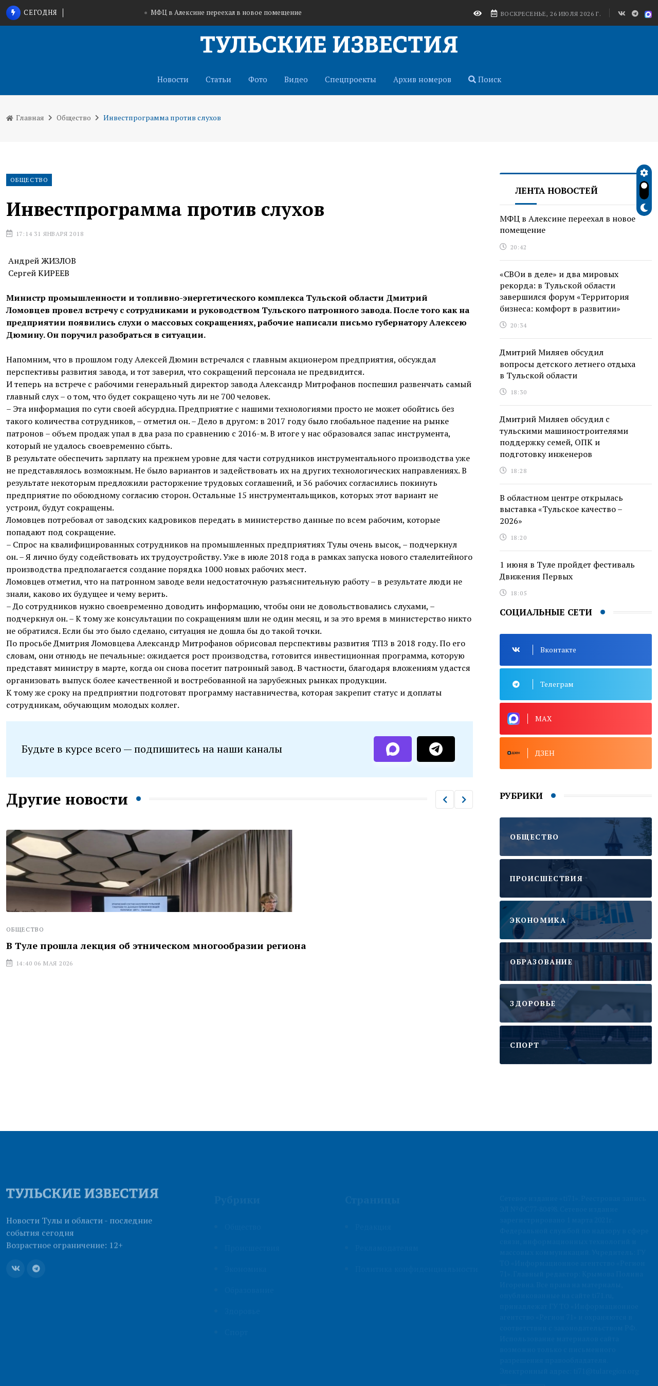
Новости (173, 79)
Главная (25, 117)
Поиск (484, 79)
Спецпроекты (350, 79)
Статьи (218, 79)
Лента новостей (556, 190)
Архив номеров (422, 79)
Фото (257, 79)
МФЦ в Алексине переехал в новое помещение (226, 12)
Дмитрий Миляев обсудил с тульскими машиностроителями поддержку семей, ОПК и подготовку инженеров (564, 436)
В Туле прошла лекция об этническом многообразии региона (156, 945)
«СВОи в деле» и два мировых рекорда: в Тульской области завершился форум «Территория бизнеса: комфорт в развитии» (564, 291)
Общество (74, 117)
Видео (296, 79)
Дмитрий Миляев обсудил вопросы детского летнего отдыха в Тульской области (567, 363)
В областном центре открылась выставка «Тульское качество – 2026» (561, 509)
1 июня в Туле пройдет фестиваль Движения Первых (567, 570)
